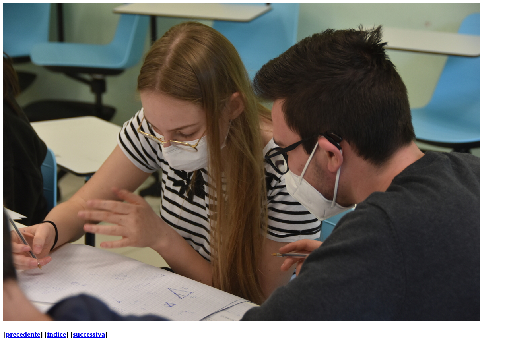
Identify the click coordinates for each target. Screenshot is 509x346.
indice (56, 334)
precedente (23, 334)
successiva (89, 334)
